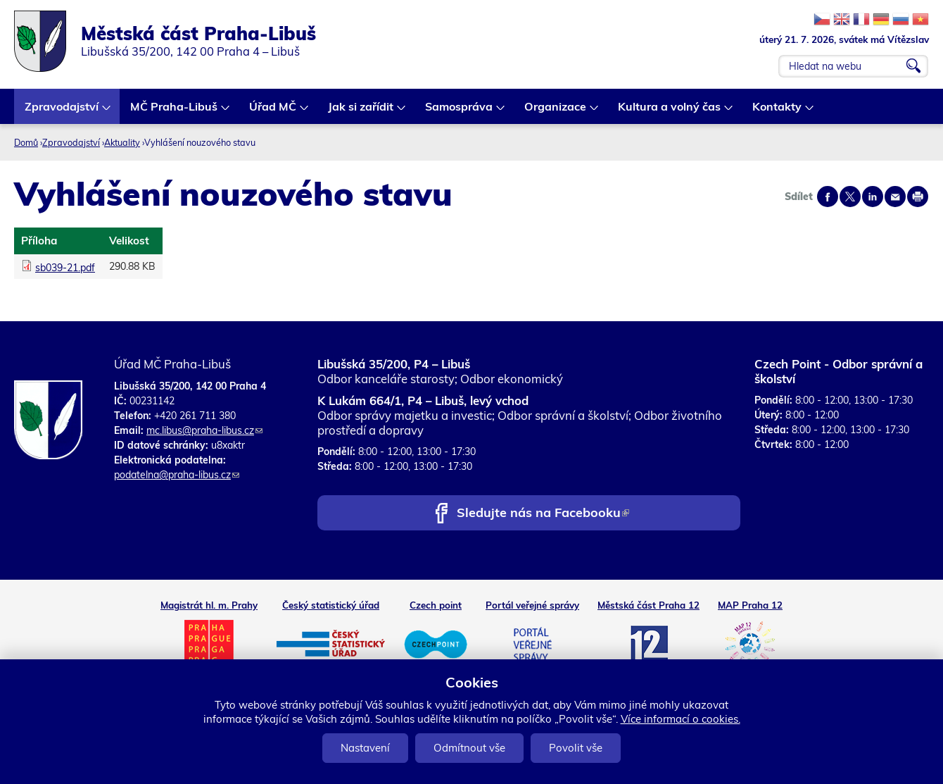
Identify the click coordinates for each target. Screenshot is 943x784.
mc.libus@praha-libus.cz (204, 430)
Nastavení (365, 747)
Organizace (556, 111)
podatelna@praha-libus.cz (176, 474)
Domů (26, 142)
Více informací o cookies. (680, 719)
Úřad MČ (273, 111)
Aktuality (122, 142)
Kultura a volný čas (670, 111)
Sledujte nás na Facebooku (543, 513)
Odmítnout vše (469, 747)
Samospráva (459, 111)
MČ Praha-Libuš (174, 111)
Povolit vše (575, 747)
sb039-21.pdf (65, 267)
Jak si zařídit (361, 111)
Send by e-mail (895, 196)
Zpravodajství (62, 111)
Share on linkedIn (872, 196)
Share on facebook (827, 196)
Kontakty (778, 111)
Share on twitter (850, 196)
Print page (917, 196)
